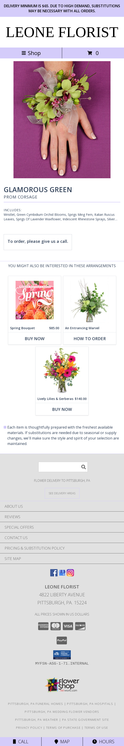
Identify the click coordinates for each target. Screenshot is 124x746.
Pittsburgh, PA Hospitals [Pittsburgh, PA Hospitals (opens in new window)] (90, 704)
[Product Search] (63, 467)
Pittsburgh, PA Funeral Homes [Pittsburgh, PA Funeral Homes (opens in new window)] (35, 704)
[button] (62, 654)
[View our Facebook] (54, 575)
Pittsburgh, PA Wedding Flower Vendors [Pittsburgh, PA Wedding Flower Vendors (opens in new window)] (62, 712)
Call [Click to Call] (20, 741)
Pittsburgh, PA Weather (36, 720)
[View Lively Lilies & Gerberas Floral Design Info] (62, 371)
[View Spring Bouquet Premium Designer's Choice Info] (34, 300)
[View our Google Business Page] (62, 575)
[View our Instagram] (70, 575)
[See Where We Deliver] (62, 493)
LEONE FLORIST (62, 32)
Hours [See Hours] (103, 741)
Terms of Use (96, 728)
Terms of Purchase (63, 728)
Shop (31, 53)
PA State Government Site (85, 720)
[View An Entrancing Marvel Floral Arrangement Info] (89, 300)
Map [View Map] (62, 741)
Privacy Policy (29, 728)
